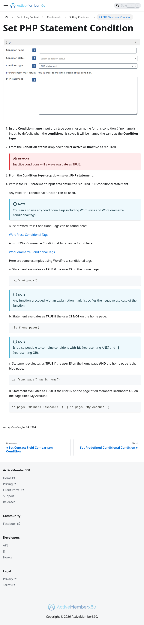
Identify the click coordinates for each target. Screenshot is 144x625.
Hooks (7, 557)
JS (4, 551)
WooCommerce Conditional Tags (32, 252)
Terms (9, 585)
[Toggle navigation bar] (6, 5)
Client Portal (13, 490)
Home (9, 478)
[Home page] (6, 17)
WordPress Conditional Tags (28, 235)
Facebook (11, 524)
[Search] (127, 6)
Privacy (9, 579)
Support (8, 496)
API (5, 545)
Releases (9, 502)
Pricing (9, 484)
